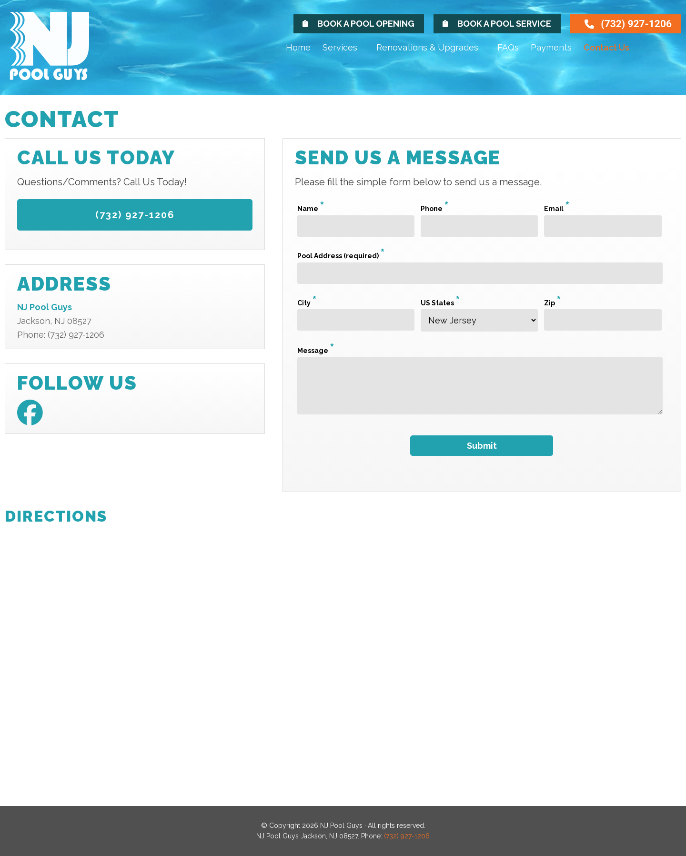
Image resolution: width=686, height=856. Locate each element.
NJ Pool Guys (60, 53)
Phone (435, 208)
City (307, 303)
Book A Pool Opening (365, 24)
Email (557, 208)
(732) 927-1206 (636, 24)
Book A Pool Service (504, 24)
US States (440, 303)
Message (315, 350)
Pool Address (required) (341, 256)
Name (310, 208)
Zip (552, 303)
